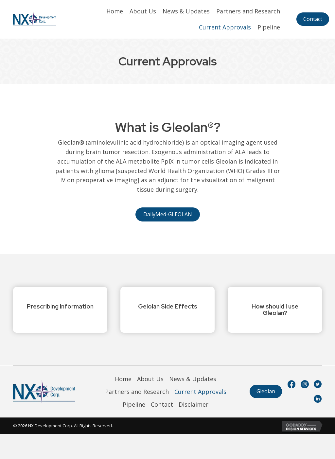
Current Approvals (200, 392)
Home (123, 379)
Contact (162, 404)
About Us (150, 379)
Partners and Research (137, 392)
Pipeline (134, 404)
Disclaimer (193, 404)
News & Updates (192, 379)
